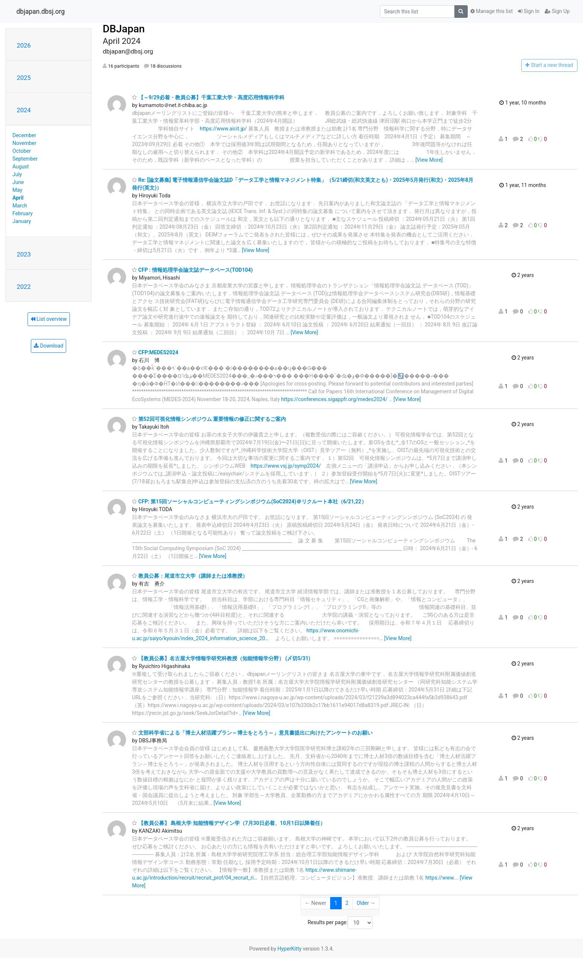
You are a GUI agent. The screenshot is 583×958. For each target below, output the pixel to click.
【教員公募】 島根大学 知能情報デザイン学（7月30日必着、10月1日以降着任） (228, 823)
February (23, 213)
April (18, 198)
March (20, 206)
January (22, 221)
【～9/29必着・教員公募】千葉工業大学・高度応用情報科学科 (208, 97)
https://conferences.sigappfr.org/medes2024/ (334, 399)
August (21, 167)
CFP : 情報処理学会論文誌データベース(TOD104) (192, 270)
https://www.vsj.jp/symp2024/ (286, 466)
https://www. (440, 878)
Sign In (528, 11)
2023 (24, 254)
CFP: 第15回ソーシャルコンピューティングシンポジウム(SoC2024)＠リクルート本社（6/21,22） (249, 501)
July (17, 174)
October (22, 151)
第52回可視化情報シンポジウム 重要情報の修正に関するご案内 (209, 419)
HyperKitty (289, 949)
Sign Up (557, 11)
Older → (366, 903)
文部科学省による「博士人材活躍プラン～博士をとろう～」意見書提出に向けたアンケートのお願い (252, 733)
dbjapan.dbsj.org (40, 11)
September (25, 159)
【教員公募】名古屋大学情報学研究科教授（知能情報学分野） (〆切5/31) (221, 658)
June (18, 182)
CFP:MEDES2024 (155, 352)
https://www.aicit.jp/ (223, 129)
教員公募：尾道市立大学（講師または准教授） (189, 576)
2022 (24, 286)
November (24, 143)
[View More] (428, 160)
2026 (24, 45)
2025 (24, 77)
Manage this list (491, 11)
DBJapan (124, 29)
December (24, 135)
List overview (48, 319)
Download (48, 346)
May (17, 190)
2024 (24, 110)
